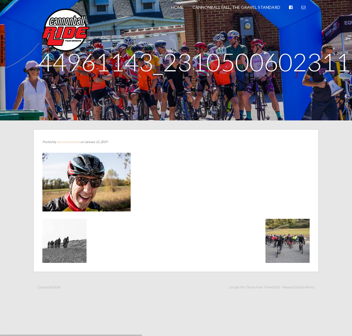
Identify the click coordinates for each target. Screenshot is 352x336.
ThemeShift (271, 287)
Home (177, 7)
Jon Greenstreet (68, 142)
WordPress (306, 287)
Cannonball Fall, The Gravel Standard (236, 7)
